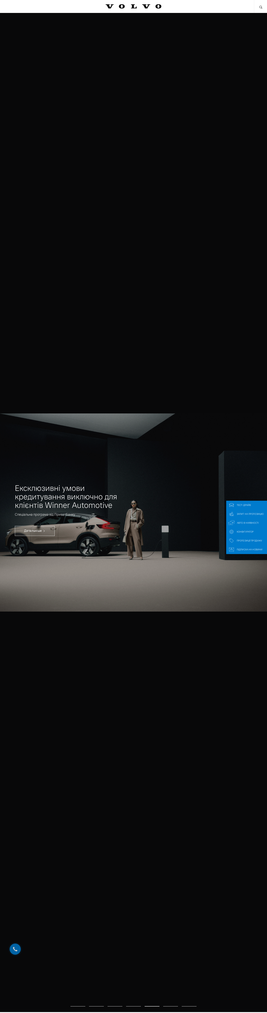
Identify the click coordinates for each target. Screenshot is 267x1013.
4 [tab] (133, 1002)
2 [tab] (96, 1002)
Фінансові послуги (64, 6)
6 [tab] (170, 1002)
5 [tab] (152, 1002)
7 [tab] (189, 1002)
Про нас (210, 6)
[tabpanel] (133, 512)
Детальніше (34, 531)
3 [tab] (115, 1002)
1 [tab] (77, 1002)
